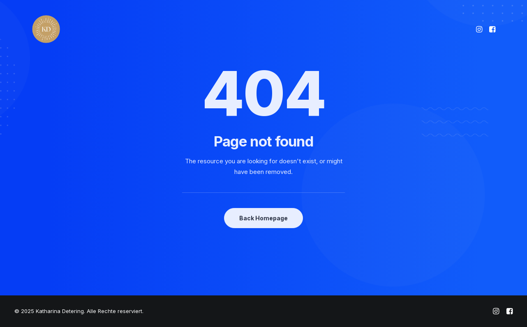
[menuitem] (480, 29)
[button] (480, 29)
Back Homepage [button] (263, 218)
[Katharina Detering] (46, 29)
